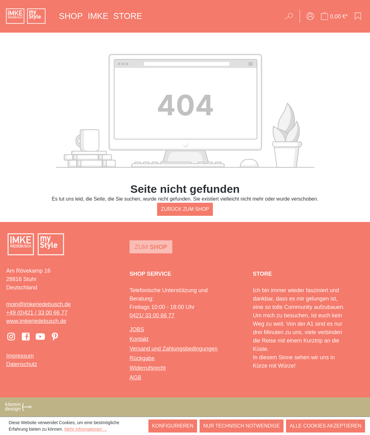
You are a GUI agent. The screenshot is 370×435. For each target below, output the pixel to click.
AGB (135, 377)
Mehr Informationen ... (85, 429)
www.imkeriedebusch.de (36, 321)
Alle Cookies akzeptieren (325, 425)
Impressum (20, 356)
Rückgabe (142, 358)
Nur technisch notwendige (241, 425)
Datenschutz (21, 364)
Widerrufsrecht (148, 368)
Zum (150, 246)
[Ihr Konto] (310, 16)
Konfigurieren (172, 425)
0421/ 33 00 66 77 (152, 315)
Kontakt (139, 339)
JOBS (137, 329)
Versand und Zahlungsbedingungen (174, 349)
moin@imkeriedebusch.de (38, 304)
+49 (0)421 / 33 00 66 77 (37, 313)
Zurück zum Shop (185, 209)
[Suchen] (291, 16)
